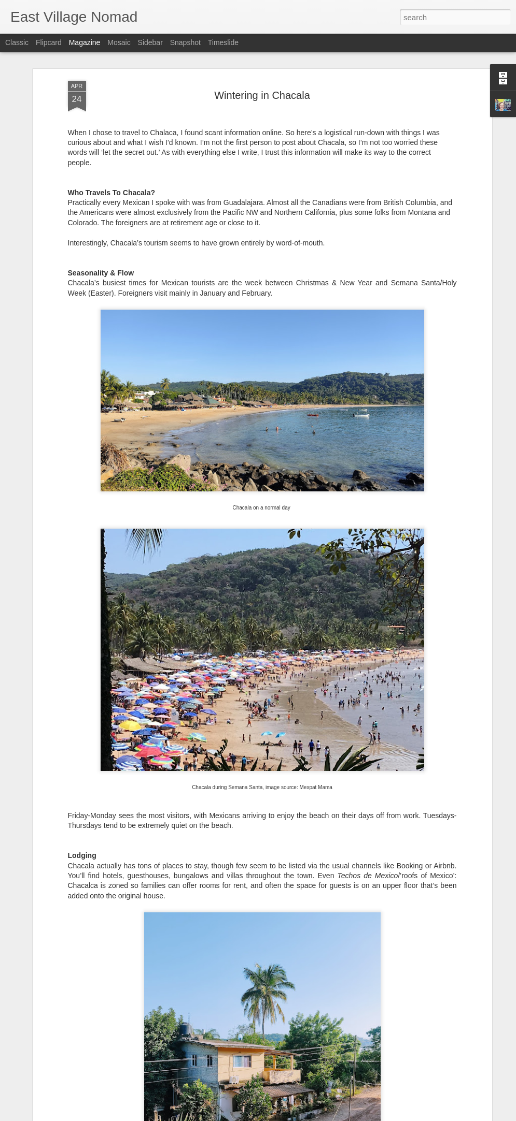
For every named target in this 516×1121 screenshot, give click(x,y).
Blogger (290, 1115)
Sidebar (150, 42)
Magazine (85, 42)
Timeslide (223, 42)
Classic (17, 42)
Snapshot (185, 42)
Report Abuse (320, 1115)
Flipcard (49, 42)
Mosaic (118, 42)
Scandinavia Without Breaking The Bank (234, 991)
